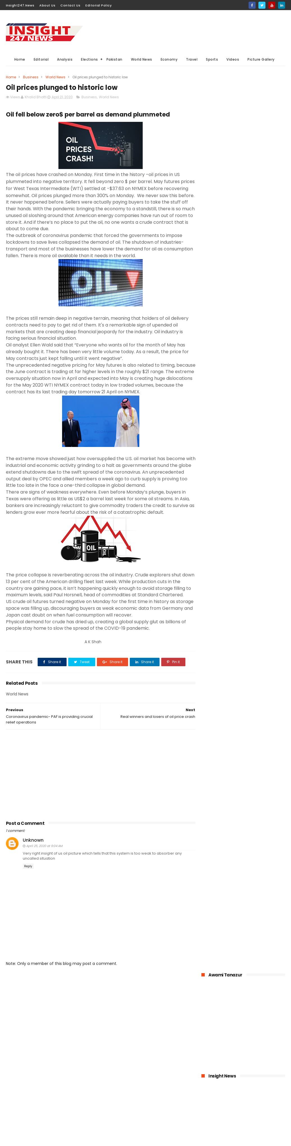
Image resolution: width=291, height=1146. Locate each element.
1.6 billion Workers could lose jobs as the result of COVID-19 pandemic (256, 429)
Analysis (64, 59)
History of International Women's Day (255, 613)
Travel (191, 59)
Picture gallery (149, 1120)
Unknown (33, 860)
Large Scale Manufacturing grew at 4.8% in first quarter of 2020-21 (254, 589)
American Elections (120, 1110)
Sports (212, 59)
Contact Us (70, 5)
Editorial (41, 59)
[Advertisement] (183, 31)
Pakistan (114, 59)
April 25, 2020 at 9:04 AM (44, 866)
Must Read (148, 1047)
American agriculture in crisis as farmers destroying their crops (255, 535)
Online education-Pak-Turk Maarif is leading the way (257, 561)
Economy (169, 59)
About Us (47, 5)
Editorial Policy (98, 5)
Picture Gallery (261, 59)
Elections (89, 59)
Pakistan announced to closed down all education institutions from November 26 (255, 509)
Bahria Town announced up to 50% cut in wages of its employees (257, 455)
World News (141, 59)
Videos (232, 59)
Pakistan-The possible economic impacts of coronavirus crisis (254, 480)
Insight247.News (20, 5)
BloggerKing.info (56, 1139)
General (141, 1099)
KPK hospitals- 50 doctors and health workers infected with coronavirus (258, 403)
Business (30, 77)
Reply (28, 887)
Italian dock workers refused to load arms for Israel (256, 641)
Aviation (111, 1120)
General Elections (119, 1068)
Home (19, 59)
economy (148, 1079)
